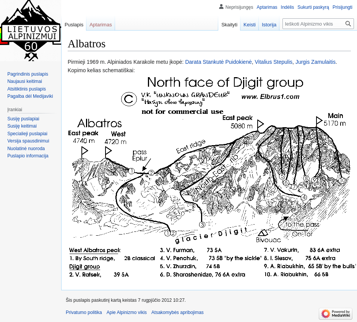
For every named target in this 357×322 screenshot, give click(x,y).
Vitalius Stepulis (274, 62)
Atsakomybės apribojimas (177, 312)
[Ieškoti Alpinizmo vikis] (318, 23)
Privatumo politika (84, 312)
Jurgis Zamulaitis (315, 62)
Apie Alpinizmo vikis (127, 312)
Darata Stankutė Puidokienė (218, 62)
